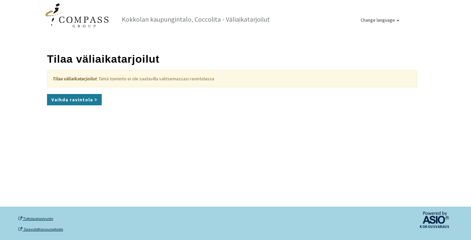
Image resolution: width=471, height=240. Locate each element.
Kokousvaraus (434, 227)
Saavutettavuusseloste (40, 229)
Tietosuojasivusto (35, 219)
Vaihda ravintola (74, 100)
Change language (380, 20)
